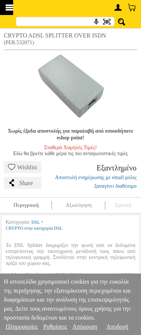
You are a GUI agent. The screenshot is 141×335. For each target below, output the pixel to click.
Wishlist (22, 167)
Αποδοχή (117, 326)
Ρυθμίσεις (55, 326)
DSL (36, 222)
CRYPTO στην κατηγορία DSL (34, 228)
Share (20, 183)
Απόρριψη (84, 326)
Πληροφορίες (22, 326)
